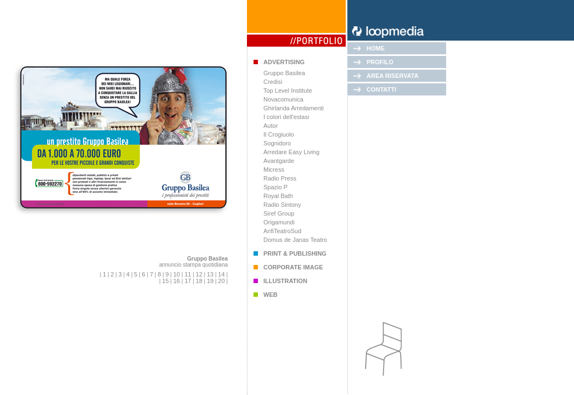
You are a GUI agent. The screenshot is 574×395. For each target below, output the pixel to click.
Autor (270, 125)
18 (199, 281)
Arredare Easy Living (291, 152)
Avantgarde (278, 160)
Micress (273, 169)
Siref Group (278, 213)
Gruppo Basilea (284, 73)
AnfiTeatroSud (282, 231)
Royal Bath (278, 196)
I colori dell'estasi (286, 117)
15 (165, 281)
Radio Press (279, 178)
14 (221, 274)
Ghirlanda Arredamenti (293, 108)
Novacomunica (283, 99)
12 (199, 274)
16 (176, 281)
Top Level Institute (287, 90)
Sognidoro (277, 143)
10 (176, 274)
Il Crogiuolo (278, 134)
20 (221, 281)
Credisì (273, 81)
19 (210, 281)
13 (210, 274)
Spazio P (275, 187)
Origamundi (279, 222)
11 (187, 274)
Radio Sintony (282, 204)
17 (187, 281)
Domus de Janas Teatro (295, 239)
